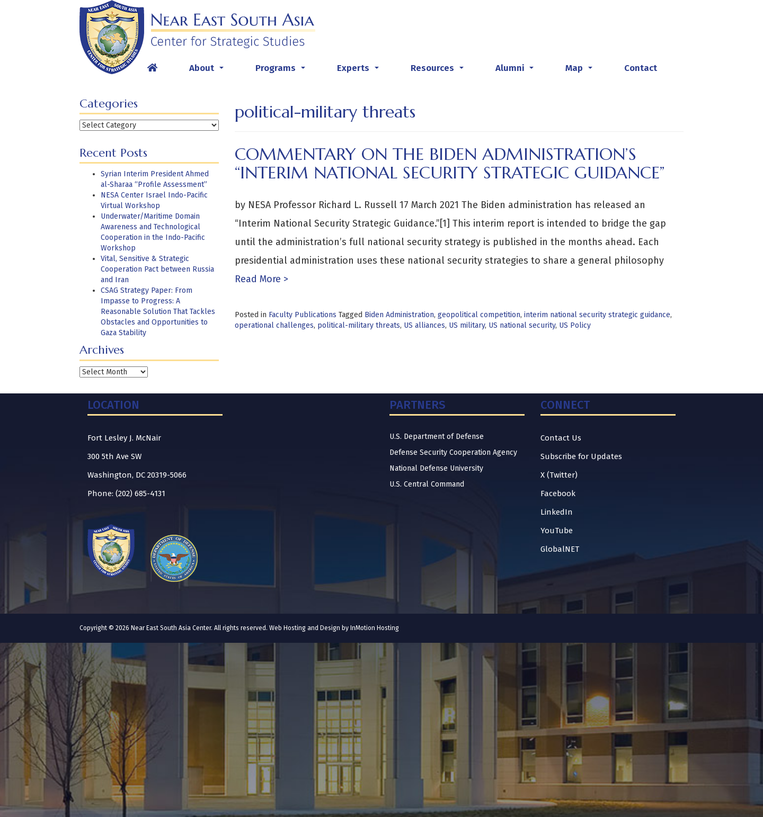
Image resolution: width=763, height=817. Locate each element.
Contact (640, 68)
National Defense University (436, 468)
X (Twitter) (559, 475)
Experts (360, 70)
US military (467, 325)
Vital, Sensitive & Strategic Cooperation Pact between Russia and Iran (157, 269)
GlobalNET (559, 549)
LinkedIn (556, 512)
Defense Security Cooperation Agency (453, 452)
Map (581, 70)
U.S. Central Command (426, 484)
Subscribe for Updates (581, 456)
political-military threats (358, 325)
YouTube (556, 530)
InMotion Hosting (374, 628)
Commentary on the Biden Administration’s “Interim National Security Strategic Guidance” (450, 163)
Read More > (261, 279)
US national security (522, 325)
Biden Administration (399, 314)
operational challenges (274, 325)
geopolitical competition (479, 314)
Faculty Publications (302, 314)
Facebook (557, 493)
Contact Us (560, 438)
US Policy (575, 325)
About (208, 70)
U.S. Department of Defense (436, 436)
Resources (439, 70)
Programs (282, 70)
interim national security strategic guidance (597, 314)
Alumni (516, 70)
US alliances (424, 325)
